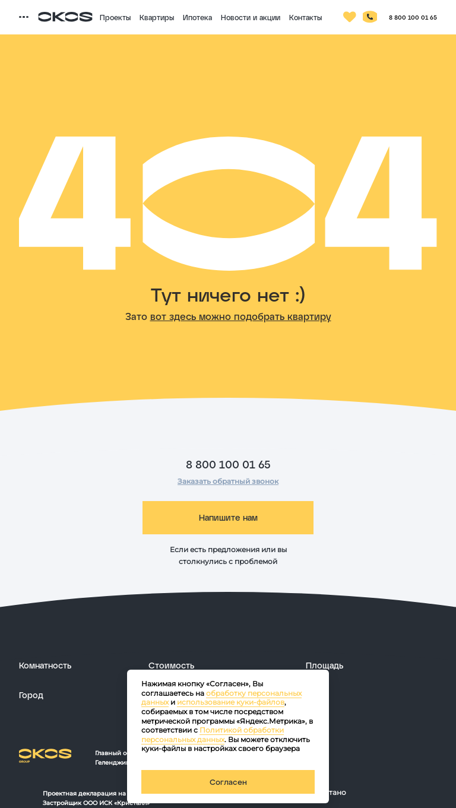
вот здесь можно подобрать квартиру (240, 316)
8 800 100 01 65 (228, 464)
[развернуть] (78, 665)
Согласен (228, 782)
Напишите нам (228, 517)
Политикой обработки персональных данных (212, 734)
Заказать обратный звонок (228, 481)
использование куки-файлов (230, 702)
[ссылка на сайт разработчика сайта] (380, 793)
